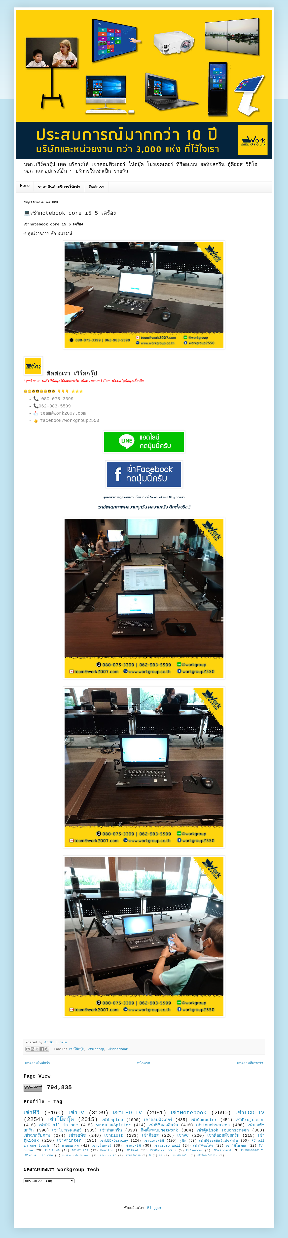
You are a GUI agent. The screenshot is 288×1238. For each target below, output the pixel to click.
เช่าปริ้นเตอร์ (101, 1146)
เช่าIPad (132, 1150)
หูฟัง (182, 1141)
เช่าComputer (204, 1120)
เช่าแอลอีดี (132, 1146)
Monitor (106, 1150)
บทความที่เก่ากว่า (250, 1063)
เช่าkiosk (113, 1135)
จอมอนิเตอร (80, 1150)
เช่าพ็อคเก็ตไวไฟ (207, 1155)
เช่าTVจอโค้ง (203, 1146)
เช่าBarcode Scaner (76, 1155)
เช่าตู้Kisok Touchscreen (223, 1130)
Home (25, 186)
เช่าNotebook (118, 1049)
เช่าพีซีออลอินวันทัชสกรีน (218, 1141)
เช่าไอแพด (52, 1150)
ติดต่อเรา (96, 187)
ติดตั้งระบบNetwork (159, 1130)
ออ (160, 1155)
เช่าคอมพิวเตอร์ (158, 1120)
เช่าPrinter (69, 1140)
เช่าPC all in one (58, 1125)
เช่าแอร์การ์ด (133, 1155)
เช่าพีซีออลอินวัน (163, 1125)
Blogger (154, 1208)
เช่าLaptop (96, 1049)
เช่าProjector (249, 1120)
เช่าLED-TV (127, 1113)
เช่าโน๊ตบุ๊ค (76, 1049)
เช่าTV (76, 1113)
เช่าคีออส (150, 1135)
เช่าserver (194, 1150)
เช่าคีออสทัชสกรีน (223, 1135)
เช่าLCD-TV (249, 1113)
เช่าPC (183, 1135)
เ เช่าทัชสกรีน (180, 1155)
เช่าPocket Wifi (163, 1150)
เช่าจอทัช (77, 1135)
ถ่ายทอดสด (70, 1146)
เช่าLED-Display (114, 1141)
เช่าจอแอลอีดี (154, 1141)
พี (150, 1155)
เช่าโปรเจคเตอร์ (66, 1130)
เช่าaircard (222, 1150)
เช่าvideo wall (166, 1146)
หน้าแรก (143, 1063)
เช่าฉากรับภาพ (37, 1135)
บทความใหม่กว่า (37, 1063)
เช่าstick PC (107, 1155)
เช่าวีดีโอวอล (236, 1146)
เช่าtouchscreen (213, 1125)
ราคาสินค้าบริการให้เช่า (59, 187)
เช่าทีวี (31, 1113)
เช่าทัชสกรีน (111, 1130)
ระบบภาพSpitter (113, 1125)
